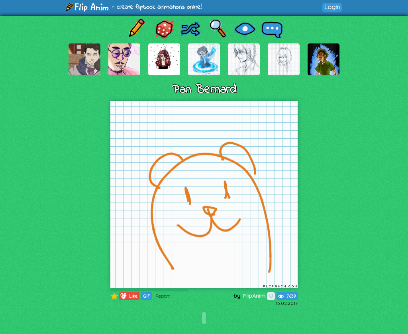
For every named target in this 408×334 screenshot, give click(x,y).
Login (332, 7)
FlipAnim (259, 295)
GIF (146, 296)
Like (128, 296)
